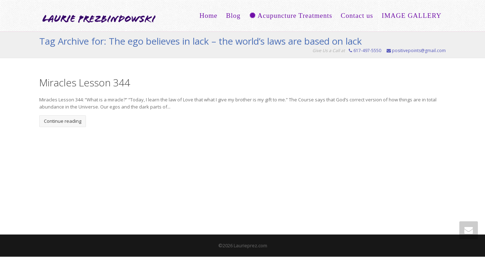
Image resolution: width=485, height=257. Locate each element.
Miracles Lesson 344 (84, 82)
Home (208, 15)
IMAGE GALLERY (411, 15)
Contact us (357, 15)
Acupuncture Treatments (290, 15)
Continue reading (62, 121)
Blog (233, 15)
